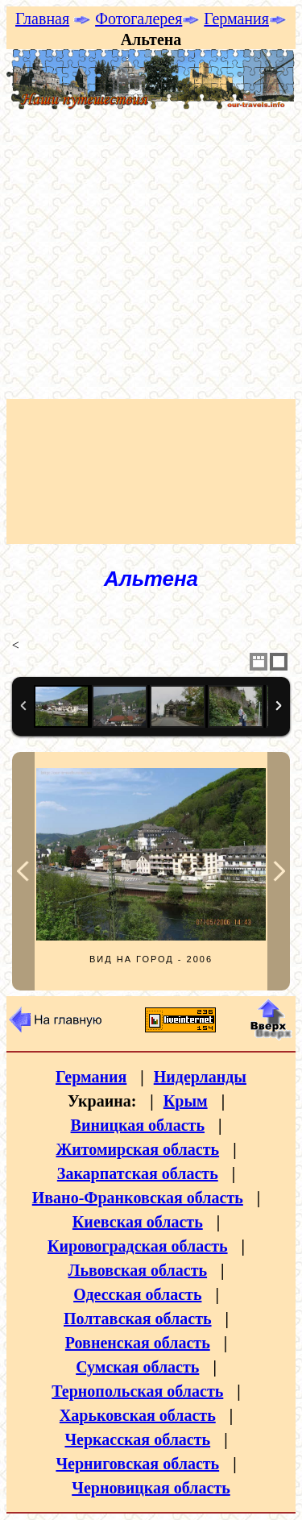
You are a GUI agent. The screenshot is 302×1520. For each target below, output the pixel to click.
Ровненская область (137, 1343)
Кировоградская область (138, 1246)
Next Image (278, 871)
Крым (185, 1101)
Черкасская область (137, 1439)
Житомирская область (137, 1149)
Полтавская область (138, 1318)
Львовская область (137, 1270)
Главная (42, 18)
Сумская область (137, 1367)
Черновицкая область (151, 1488)
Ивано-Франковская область (137, 1197)
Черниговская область (137, 1463)
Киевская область (137, 1222)
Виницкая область (138, 1125)
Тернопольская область (137, 1391)
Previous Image (23, 871)
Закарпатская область (137, 1173)
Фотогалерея (138, 18)
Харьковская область (138, 1415)
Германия (236, 18)
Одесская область (137, 1294)
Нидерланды (200, 1077)
